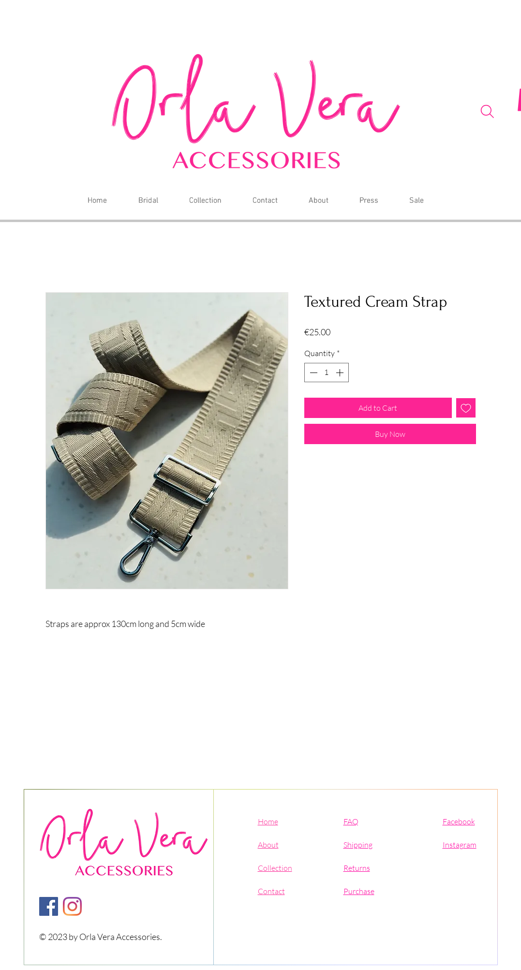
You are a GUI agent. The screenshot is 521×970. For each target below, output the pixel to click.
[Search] (487, 111)
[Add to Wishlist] (466, 408)
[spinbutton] (326, 372)
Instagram (459, 845)
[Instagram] (72, 906)
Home (268, 821)
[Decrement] (312, 372)
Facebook (459, 821)
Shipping (357, 845)
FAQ (350, 821)
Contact (271, 891)
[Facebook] (48, 906)
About (268, 845)
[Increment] (340, 372)
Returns (356, 868)
